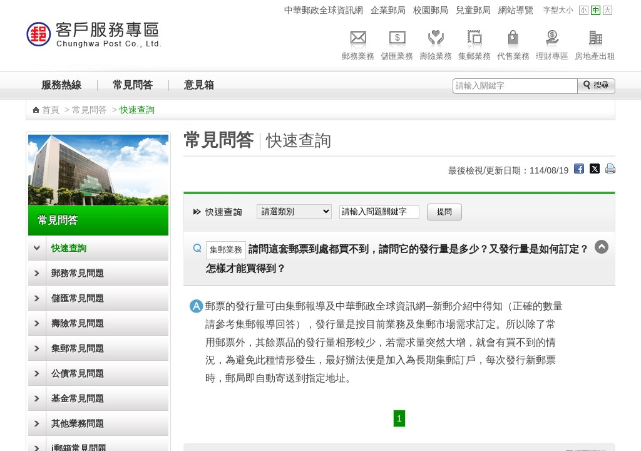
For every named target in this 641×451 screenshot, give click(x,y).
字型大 (607, 10)
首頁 (50, 110)
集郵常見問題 (77, 348)
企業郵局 (388, 10)
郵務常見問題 (77, 273)
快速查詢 (68, 248)
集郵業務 (474, 43)
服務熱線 (61, 85)
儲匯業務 (397, 43)
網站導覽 (515, 10)
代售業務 (513, 43)
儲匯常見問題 (77, 298)
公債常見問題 (77, 373)
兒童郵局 (473, 10)
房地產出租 (595, 43)
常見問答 (133, 85)
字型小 (583, 10)
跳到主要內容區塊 (6, 6)
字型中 (595, 10)
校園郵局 (430, 10)
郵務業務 (358, 43)
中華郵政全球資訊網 (323, 10)
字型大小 (558, 10)
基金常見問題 (77, 398)
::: (273, 9)
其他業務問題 (77, 423)
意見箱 (199, 85)
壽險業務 (435, 43)
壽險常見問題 (77, 323)
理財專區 (552, 43)
